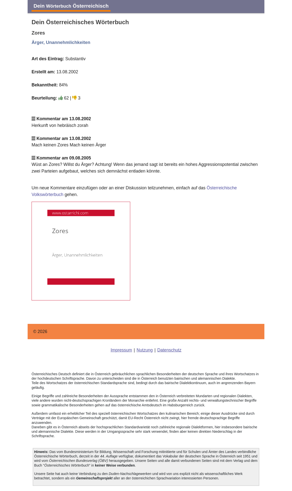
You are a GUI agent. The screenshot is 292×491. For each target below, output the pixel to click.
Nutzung (145, 350)
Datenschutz (169, 350)
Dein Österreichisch (71, 6)
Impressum (121, 350)
